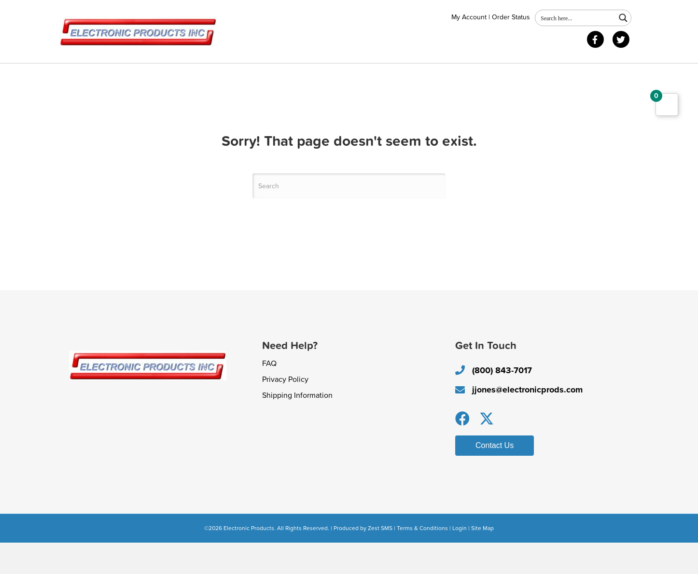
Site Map (482, 559)
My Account (469, 17)
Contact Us (181, 75)
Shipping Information (297, 426)
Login (459, 559)
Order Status (511, 17)
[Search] (349, 217)
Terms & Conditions (422, 559)
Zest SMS (380, 559)
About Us (85, 75)
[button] (462, 449)
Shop (132, 75)
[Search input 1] (576, 18)
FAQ (269, 394)
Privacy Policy (285, 410)
